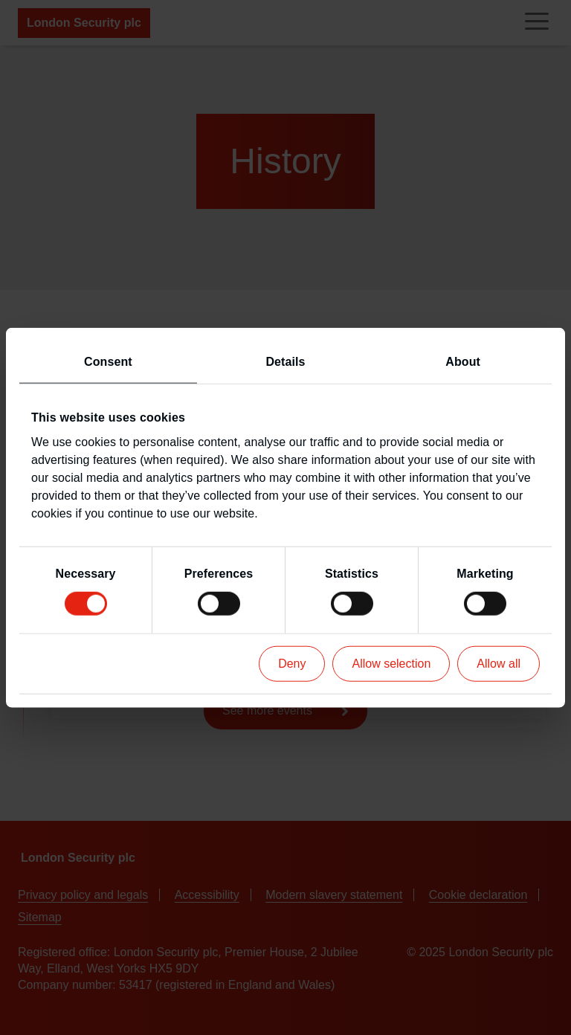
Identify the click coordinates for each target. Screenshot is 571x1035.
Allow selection (391, 663)
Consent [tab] (108, 361)
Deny (292, 663)
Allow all (498, 663)
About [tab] (462, 361)
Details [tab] (285, 361)
